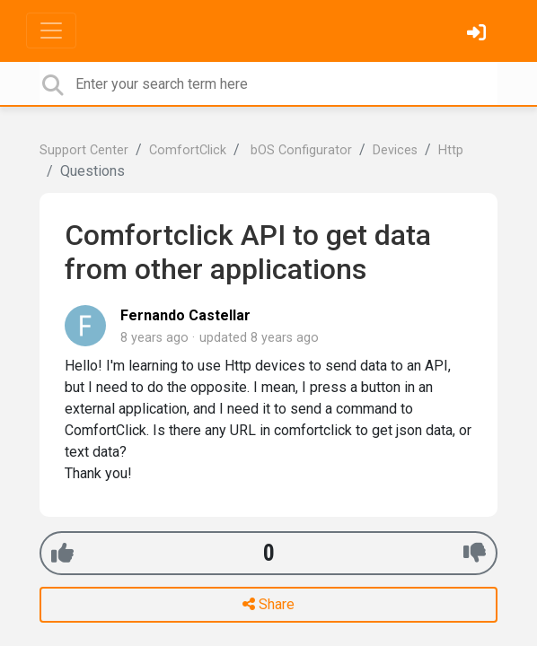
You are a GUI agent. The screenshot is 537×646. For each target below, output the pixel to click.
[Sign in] (478, 34)
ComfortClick (187, 150)
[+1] (62, 553)
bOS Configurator (299, 150)
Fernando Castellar (185, 315)
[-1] (474, 553)
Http (450, 150)
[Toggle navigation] (51, 30)
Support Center (84, 150)
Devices (395, 150)
